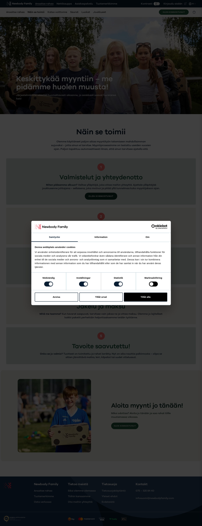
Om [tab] (147, 237)
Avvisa (56, 297)
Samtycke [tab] (54, 237)
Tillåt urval (101, 297)
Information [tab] (101, 237)
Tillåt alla (146, 297)
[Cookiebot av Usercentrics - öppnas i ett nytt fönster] (153, 226)
